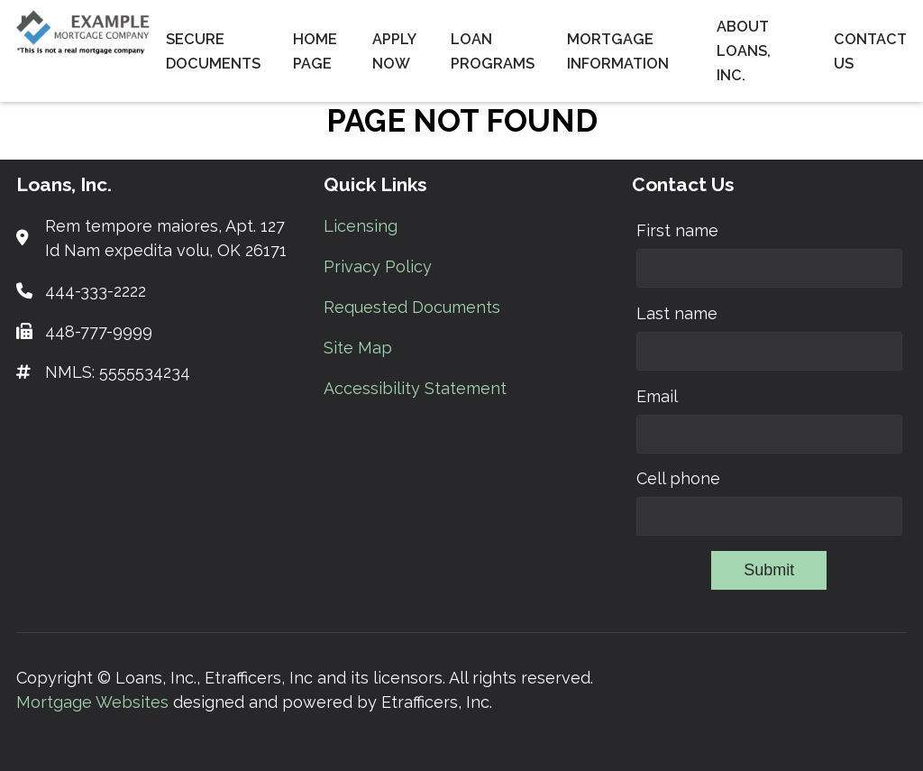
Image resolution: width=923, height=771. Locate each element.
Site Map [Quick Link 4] (358, 347)
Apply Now (394, 51)
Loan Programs (493, 51)
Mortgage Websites (94, 702)
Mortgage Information (618, 51)
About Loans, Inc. (744, 51)
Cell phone (678, 478)
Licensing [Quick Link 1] (361, 225)
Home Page (315, 51)
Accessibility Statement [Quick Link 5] (415, 388)
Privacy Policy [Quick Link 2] (378, 266)
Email (657, 396)
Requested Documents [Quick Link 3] (412, 307)
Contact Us (870, 51)
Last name (676, 313)
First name (677, 230)
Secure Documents (213, 51)
